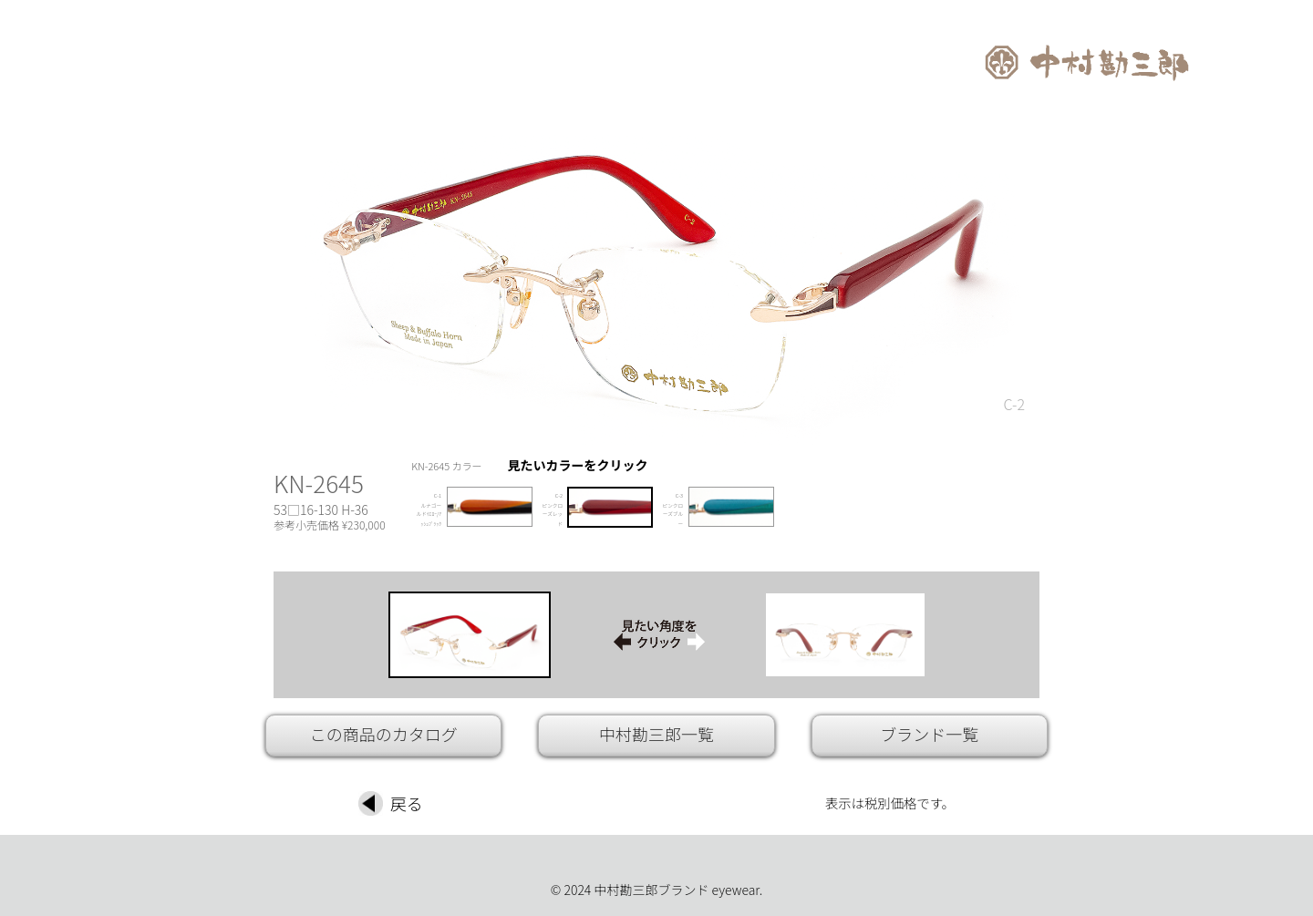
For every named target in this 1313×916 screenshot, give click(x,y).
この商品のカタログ (384, 734)
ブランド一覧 (929, 734)
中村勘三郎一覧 (656, 734)
